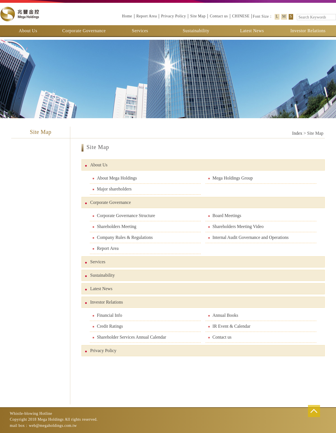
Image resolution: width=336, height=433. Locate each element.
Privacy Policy (173, 16)
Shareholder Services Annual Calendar (129, 337)
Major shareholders (112, 189)
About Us (28, 30)
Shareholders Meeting (114, 226)
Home (127, 16)
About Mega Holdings (115, 178)
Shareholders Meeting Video (236, 226)
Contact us (219, 16)
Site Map (198, 16)
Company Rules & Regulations (123, 237)
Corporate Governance (84, 30)
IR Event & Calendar (229, 326)
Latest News (252, 30)
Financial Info (107, 315)
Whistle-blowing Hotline (31, 413)
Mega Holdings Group (230, 178)
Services (140, 30)
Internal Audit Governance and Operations (248, 237)
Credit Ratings (108, 326)
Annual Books (223, 315)
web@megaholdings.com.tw (53, 425)
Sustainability (196, 30)
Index (297, 133)
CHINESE (241, 16)
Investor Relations (308, 30)
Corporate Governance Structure (124, 215)
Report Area (146, 16)
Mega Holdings (19, 14)
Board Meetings (224, 215)
